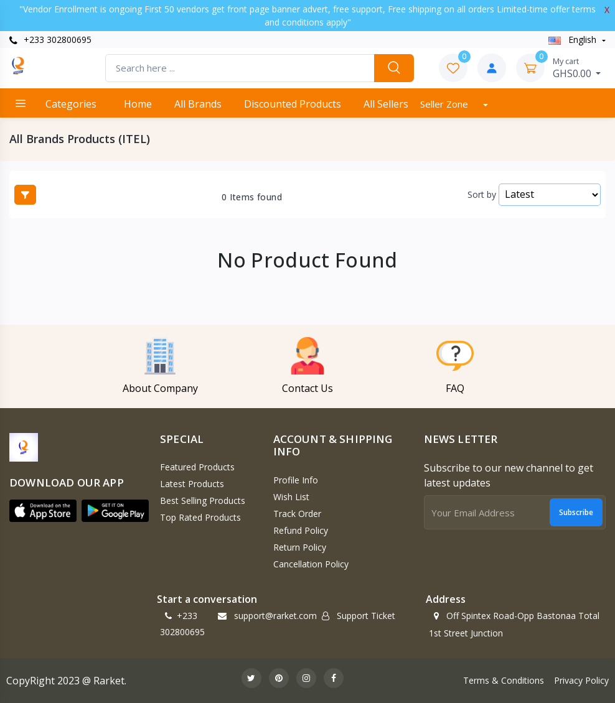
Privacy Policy (581, 680)
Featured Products (197, 467)
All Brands (198, 104)
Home (138, 104)
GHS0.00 (577, 67)
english (573, 39)
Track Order (297, 513)
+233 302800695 (50, 39)
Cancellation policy (311, 564)
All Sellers (386, 104)
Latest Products (192, 484)
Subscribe (576, 512)
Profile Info (295, 480)
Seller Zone (445, 104)
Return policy (299, 547)
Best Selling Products (202, 500)
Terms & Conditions (503, 680)
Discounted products (292, 104)
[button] (43, 510)
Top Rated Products (200, 517)
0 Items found (252, 197)
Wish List (291, 497)
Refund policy (300, 530)
